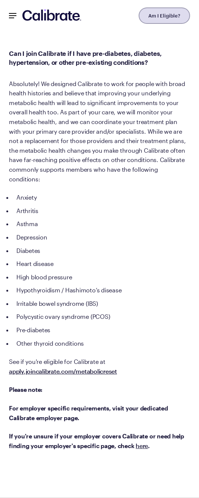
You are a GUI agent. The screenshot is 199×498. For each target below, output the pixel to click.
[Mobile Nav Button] (12, 16)
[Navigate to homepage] (51, 15)
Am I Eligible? (164, 16)
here (142, 445)
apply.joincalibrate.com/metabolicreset (63, 371)
